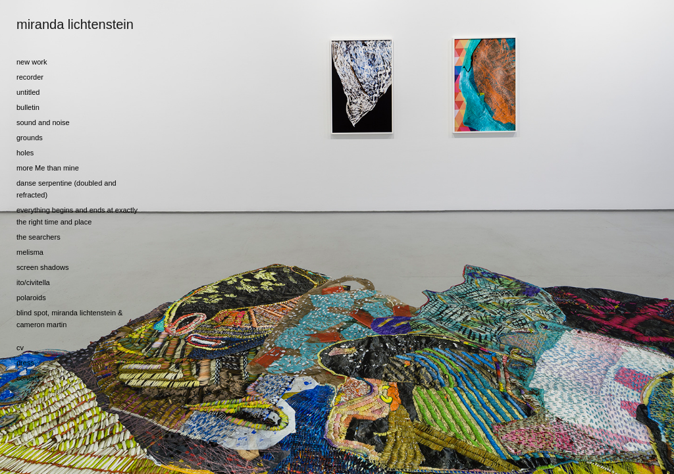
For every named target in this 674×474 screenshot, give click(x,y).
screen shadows (42, 267)
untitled (27, 92)
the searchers (38, 237)
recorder (29, 77)
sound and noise (43, 122)
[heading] (49, 24)
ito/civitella (33, 282)
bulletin (27, 107)
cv (20, 348)
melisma (29, 252)
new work (31, 62)
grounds (29, 138)
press (25, 363)
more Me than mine (47, 168)
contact (27, 378)
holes (25, 153)
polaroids (31, 298)
